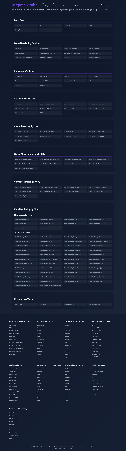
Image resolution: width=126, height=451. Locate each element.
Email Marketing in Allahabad (47, 263)
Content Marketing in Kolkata (47, 191)
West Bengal (40, 342)
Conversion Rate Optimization (72, 53)
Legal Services (19, 85)
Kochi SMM (12, 389)
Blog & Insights (19, 304)
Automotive (92, 81)
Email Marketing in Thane (22, 241)
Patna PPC (95, 351)
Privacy (55, 448)
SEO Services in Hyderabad (96, 104)
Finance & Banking (94, 76)
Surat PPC (95, 333)
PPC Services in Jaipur (21, 140)
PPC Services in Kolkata (46, 136)
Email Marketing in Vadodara (47, 246)
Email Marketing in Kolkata (47, 223)
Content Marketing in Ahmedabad (98, 191)
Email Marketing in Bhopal (47, 241)
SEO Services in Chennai (21, 108)
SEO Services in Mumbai (21, 104)
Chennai (67, 336)
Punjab (39, 354)
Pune (66, 342)
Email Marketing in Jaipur (46, 228)
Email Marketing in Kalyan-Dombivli (49, 254)
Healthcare (67, 76)
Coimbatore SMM (14, 386)
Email (78, 446)
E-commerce (18, 76)
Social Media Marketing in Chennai (24, 164)
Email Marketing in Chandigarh (23, 277)
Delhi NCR (67, 331)
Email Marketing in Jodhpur (22, 272)
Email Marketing (19, 53)
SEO (57, 446)
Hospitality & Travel (69, 81)
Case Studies (43, 304)
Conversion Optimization (16, 342)
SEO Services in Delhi (70, 104)
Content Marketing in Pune (71, 191)
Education (95, 383)
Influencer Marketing (94, 57)
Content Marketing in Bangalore (48, 187)
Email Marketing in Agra (21, 250)
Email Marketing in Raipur (71, 272)
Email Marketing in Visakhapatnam (73, 241)
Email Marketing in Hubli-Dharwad (98, 277)
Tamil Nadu (40, 331)
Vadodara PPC (96, 354)
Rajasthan (39, 351)
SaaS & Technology (45, 76)
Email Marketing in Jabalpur (47, 268)
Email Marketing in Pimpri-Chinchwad (99, 241)
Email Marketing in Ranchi (71, 263)
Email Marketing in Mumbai (22, 219)
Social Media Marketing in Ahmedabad (99, 164)
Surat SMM (12, 395)
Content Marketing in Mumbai (23, 187)
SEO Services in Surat (21, 113)
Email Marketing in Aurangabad (48, 259)
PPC (62, 446)
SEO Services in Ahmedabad (96, 108)
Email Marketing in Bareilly (47, 281)
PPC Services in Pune (70, 136)
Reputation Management (16, 348)
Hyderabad (67, 333)
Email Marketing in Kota (95, 272)
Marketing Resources (70, 304)
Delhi (38, 336)
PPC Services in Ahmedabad (96, 136)
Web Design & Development (47, 53)
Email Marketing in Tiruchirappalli (24, 281)
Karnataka (39, 328)
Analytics (91, 446)
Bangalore (67, 328)
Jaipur (66, 348)
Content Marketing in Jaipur (22, 196)
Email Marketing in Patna (22, 246)
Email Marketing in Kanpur (47, 237)
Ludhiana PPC (96, 348)
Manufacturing (44, 85)
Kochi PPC (95, 342)
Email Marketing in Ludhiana (96, 246)
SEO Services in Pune (70, 108)
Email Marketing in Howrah (96, 263)
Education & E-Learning (46, 81)
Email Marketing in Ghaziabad (72, 246)
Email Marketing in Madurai (47, 272)
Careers (91, 25)
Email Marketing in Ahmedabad (97, 223)
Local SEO (67, 57)
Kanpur (66, 354)
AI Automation (87, 5)
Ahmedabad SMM (14, 369)
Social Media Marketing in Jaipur (24, 168)
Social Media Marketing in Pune (72, 164)
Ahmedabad (68, 345)
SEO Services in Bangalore (47, 104)
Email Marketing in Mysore (71, 281)
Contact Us (67, 25)
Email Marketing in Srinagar (22, 259)
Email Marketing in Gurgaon (22, 285)
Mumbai (67, 325)
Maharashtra (40, 325)
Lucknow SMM (13, 374)
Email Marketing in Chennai (22, 223)
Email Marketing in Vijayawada (97, 268)
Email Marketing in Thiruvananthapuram (50, 285)
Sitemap (11, 438)
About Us (42, 25)
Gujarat (39, 333)
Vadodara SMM (13, 398)
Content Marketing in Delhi (71, 187)
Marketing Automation (46, 57)
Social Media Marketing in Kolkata (49, 164)
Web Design (77, 5)
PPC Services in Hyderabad (96, 131)
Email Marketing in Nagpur (71, 237)
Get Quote (109, 5)
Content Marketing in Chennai (23, 191)
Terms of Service (44, 30)
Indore (38, 400)
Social (66, 446)
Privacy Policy (19, 30)
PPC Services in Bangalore (47, 131)
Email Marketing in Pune (70, 223)
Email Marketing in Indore (96, 237)
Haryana (39, 357)
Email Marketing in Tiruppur (96, 281)
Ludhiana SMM (13, 400)
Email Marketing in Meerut (96, 250)
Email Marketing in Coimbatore (23, 268)
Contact (103, 5)
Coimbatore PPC (96, 339)
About (96, 5)
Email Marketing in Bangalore (48, 219)
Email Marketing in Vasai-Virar (72, 254)
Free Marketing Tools (94, 304)
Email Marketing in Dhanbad (72, 259)
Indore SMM (12, 380)
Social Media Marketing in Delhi (72, 159)
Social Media (54, 5)
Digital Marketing (16, 5)
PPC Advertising (45, 5)
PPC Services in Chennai (21, 136)
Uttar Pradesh (40, 339)
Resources (12, 424)
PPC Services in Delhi (70, 131)
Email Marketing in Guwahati (47, 277)
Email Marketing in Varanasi (96, 254)
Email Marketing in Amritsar (96, 259)
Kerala (38, 348)
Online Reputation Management (23, 57)
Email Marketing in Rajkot (22, 254)
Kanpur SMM (12, 377)
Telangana (40, 345)
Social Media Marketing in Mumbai (24, 159)
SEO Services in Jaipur (46, 113)
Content (72, 446)
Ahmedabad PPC (96, 331)
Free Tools (12, 427)
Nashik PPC (95, 357)
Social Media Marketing (70, 48)
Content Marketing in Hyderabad (97, 187)
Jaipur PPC (95, 325)
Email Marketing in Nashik (47, 250)
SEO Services (34, 5)
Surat (38, 392)
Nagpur (67, 357)
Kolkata (67, 339)
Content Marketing (65, 5)
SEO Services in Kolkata (46, 108)
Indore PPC (95, 336)
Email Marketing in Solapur (71, 277)
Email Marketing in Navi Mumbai (24, 263)
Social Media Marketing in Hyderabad (99, 159)
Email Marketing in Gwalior (71, 268)
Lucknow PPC (96, 328)
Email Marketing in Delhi (70, 219)
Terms (59, 448)
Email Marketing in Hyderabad (97, 219)
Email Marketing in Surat (21, 228)
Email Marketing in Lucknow (22, 237)
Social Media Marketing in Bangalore (50, 159)
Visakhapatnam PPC (97, 345)
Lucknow (67, 351)
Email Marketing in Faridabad (72, 250)
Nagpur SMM (13, 383)
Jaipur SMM (12, 371)
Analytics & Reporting (95, 53)
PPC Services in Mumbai (21, 131)
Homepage (18, 25)
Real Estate (18, 81)
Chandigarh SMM (14, 392)
